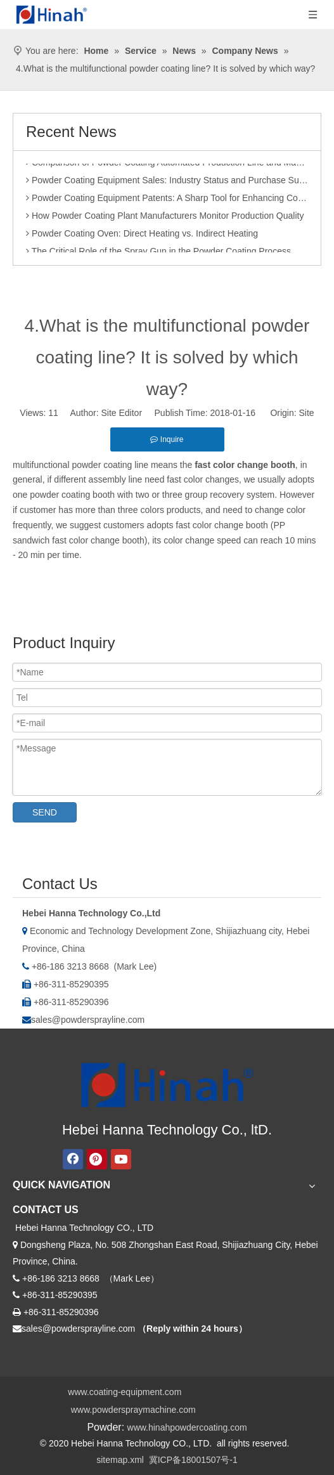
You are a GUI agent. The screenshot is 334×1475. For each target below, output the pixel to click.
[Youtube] (121, 1159)
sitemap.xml (120, 1460)
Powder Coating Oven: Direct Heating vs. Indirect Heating (142, 236)
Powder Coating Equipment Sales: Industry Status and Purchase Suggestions (167, 183)
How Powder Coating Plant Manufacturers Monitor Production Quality (165, 218)
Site (306, 413)
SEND (44, 812)
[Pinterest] (97, 1159)
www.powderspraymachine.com (133, 1410)
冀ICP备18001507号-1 (193, 1460)
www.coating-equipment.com (124, 1392)
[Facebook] (73, 1159)
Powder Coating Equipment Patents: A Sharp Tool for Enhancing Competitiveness (167, 200)
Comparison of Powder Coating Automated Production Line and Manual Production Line (167, 165)
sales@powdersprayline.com (88, 1020)
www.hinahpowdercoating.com (187, 1427)
